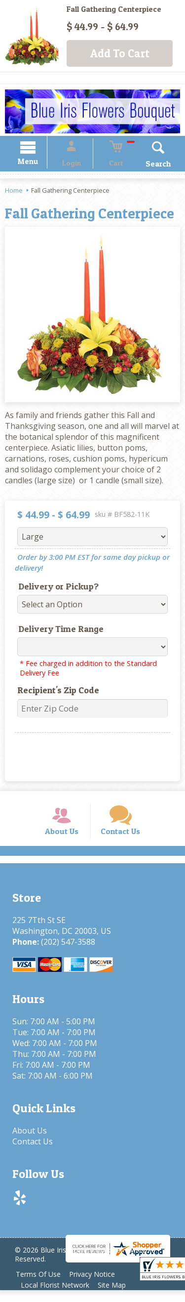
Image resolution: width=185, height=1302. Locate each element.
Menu (38, 163)
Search (147, 165)
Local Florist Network (56, 1297)
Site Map (117, 1297)
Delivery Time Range (56, 630)
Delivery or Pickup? (53, 588)
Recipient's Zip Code (53, 691)
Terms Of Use (39, 1286)
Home (14, 191)
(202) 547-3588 (65, 953)
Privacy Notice (97, 1286)
